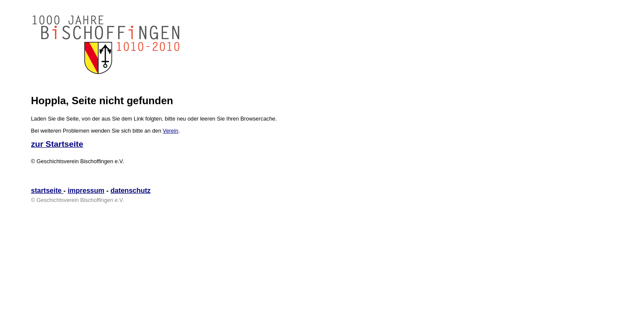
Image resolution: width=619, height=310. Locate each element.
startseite (47, 190)
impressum (85, 190)
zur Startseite (57, 144)
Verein (170, 130)
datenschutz (130, 190)
